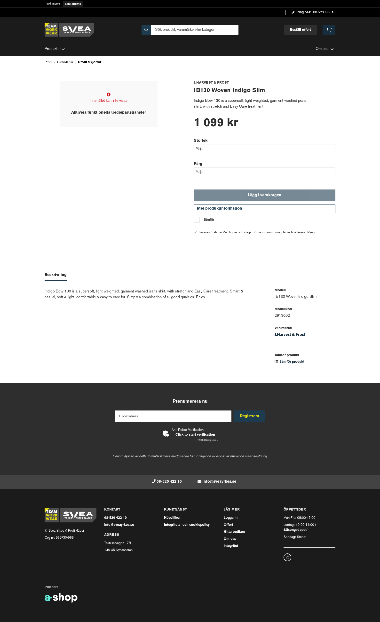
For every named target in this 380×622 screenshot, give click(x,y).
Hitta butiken (234, 532)
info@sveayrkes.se (219, 481)
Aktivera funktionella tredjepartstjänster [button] (108, 112)
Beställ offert (300, 29)
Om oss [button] (324, 49)
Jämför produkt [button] (289, 363)
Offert (228, 525)
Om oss (230, 539)
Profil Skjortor (89, 62)
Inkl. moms (53, 4)
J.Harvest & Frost (290, 336)
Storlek (200, 140)
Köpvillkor (172, 518)
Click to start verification (195, 434)
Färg (198, 164)
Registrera (250, 416)
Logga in (231, 518)
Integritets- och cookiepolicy (187, 525)
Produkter (55, 49)
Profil (48, 62)
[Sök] (190, 30)
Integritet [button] (231, 546)
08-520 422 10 (324, 12)
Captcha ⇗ (208, 440)
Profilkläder (65, 62)
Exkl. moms (73, 4)
